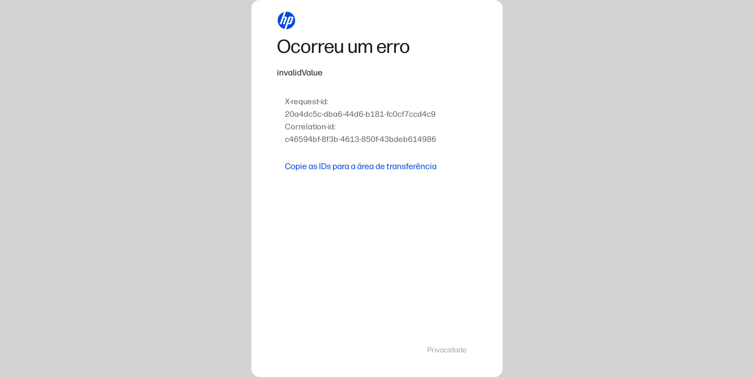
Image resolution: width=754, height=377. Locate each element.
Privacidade (447, 350)
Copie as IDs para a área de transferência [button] (361, 166)
